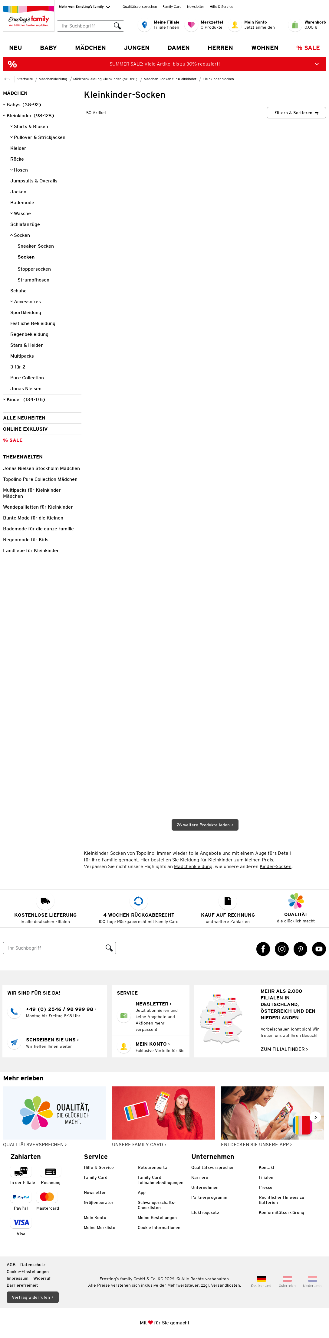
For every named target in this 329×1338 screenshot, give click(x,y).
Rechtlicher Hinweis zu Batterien (281, 1200)
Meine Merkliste (99, 1227)
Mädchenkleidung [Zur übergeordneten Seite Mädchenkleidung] (53, 79)
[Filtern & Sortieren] (296, 112)
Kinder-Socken (275, 866)
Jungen (137, 47)
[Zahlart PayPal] (20, 1201)
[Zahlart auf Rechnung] (50, 1175)
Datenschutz (32, 1264)
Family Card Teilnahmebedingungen (160, 1180)
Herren (220, 47)
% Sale (308, 47)
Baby (48, 47)
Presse (265, 1187)
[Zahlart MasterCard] (47, 1201)
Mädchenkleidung (193, 866)
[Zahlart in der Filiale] (22, 1175)
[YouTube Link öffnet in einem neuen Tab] (319, 949)
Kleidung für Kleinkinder (206, 860)
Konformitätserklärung (281, 1212)
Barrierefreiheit (22, 1285)
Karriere (199, 1177)
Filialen (266, 1177)
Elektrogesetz (205, 1212)
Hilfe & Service (221, 6)
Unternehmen (205, 1187)
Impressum (17, 1278)
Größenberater (99, 1202)
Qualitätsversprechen (140, 6)
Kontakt (267, 1167)
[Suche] (53, 948)
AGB (11, 1264)
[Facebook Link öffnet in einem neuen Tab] (263, 949)
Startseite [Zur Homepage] (25, 79)
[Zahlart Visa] (20, 1226)
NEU (15, 47)
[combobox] (90, 26)
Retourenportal (153, 1167)
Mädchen (90, 47)
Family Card (172, 6)
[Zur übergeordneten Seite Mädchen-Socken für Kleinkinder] (7, 78)
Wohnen (264, 47)
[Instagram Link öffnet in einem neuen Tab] (282, 949)
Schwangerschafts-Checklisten (157, 1205)
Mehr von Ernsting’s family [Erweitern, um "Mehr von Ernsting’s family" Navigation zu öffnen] (84, 7)
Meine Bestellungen (157, 1217)
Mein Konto (95, 1217)
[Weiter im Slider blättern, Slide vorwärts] (315, 1117)
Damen (179, 47)
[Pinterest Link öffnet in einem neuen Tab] (301, 949)
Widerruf (42, 1278)
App (142, 1192)
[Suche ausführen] (117, 26)
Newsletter (195, 6)
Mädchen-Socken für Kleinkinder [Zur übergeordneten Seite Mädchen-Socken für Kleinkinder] (170, 79)
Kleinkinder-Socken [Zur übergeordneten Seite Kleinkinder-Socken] (218, 79)
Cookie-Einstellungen (28, 1271)
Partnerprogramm (209, 1197)
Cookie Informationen (159, 1227)
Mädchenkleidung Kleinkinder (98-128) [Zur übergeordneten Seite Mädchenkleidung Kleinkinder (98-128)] (105, 79)
